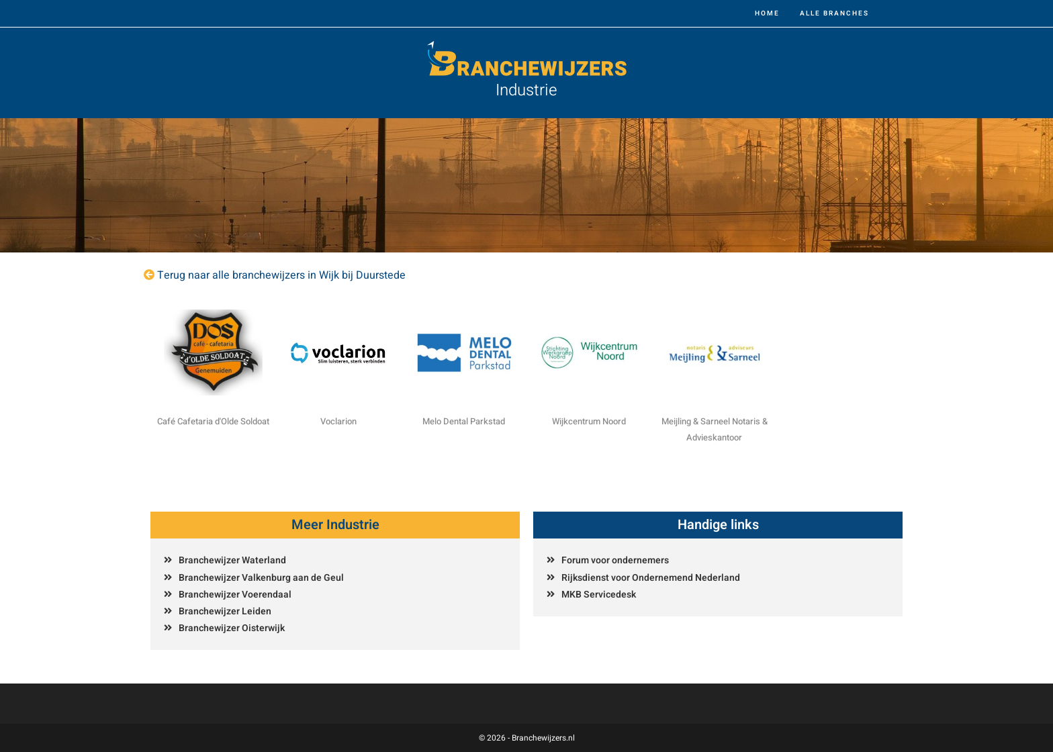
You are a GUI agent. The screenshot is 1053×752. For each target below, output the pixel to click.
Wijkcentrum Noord (589, 421)
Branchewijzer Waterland (232, 560)
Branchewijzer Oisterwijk (232, 628)
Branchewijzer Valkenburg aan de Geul (261, 578)
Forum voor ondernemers (615, 560)
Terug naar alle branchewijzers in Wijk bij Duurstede (281, 275)
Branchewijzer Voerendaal (235, 595)
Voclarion (338, 421)
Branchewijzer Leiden (225, 611)
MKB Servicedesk (598, 595)
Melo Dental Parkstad (463, 421)
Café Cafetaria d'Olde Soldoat (213, 421)
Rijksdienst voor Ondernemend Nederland (650, 578)
